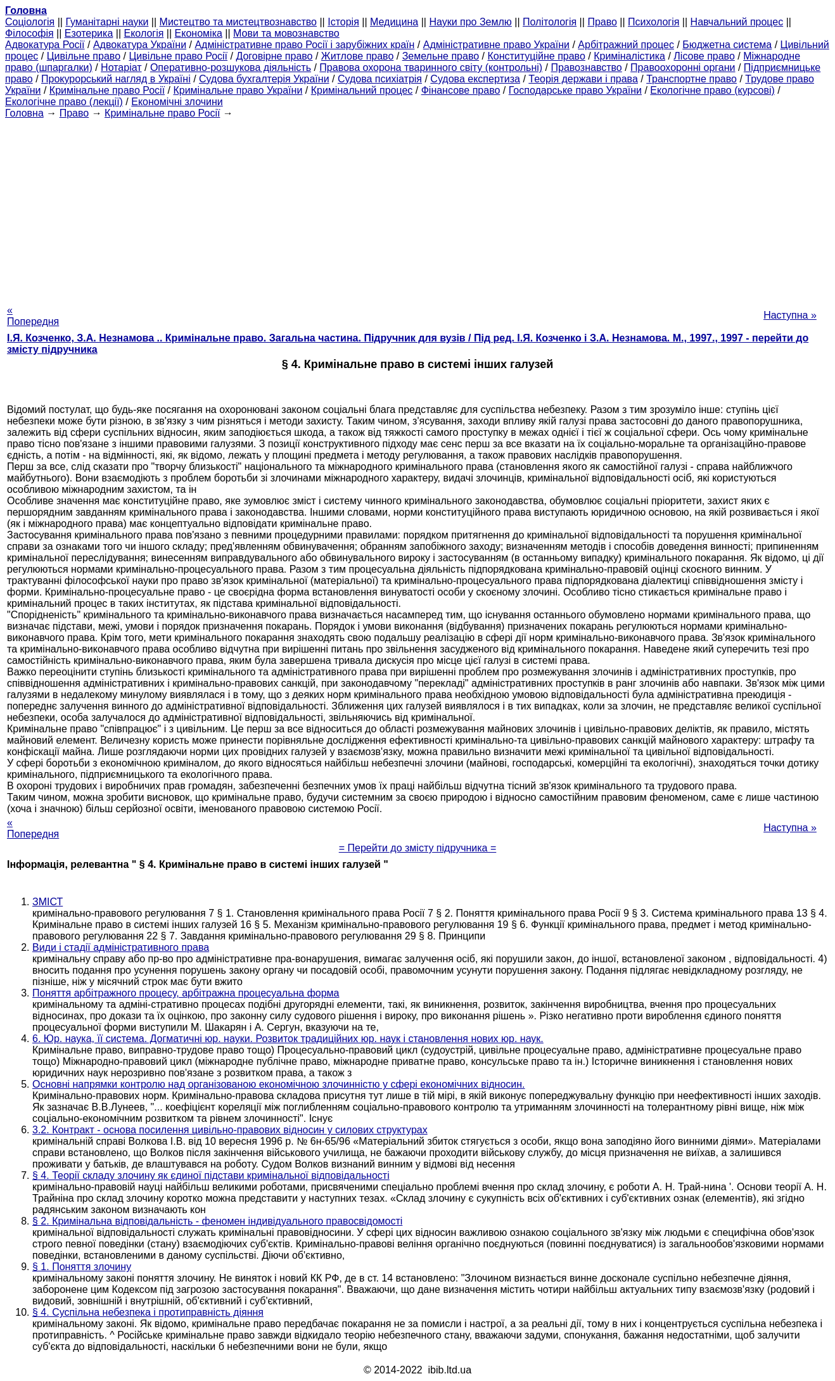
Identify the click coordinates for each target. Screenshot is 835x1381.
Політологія (550, 21)
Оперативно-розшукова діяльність (230, 67)
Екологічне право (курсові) (712, 90)
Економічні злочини (176, 101)
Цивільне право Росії (178, 56)
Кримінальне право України (237, 90)
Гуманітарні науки (106, 21)
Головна (24, 113)
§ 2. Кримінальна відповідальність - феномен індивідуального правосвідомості (217, 1221)
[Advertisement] (417, 207)
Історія (343, 21)
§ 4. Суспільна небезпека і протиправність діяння (148, 1312)
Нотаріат (121, 67)
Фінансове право (460, 90)
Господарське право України (575, 90)
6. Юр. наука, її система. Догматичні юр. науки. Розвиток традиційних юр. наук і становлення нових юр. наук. (288, 1038)
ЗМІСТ (47, 901)
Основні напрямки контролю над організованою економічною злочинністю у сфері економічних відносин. (278, 1084)
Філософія (29, 33)
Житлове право (357, 56)
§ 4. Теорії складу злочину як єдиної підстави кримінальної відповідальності (211, 1175)
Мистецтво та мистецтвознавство (238, 21)
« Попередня (33, 316)
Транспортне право (691, 78)
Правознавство (586, 67)
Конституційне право (536, 56)
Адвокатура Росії (45, 44)
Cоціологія (29, 21)
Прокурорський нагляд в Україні (116, 78)
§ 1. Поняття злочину (81, 1266)
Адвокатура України (139, 44)
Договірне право (274, 56)
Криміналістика (629, 56)
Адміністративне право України (496, 44)
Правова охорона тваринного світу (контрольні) (430, 67)
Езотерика (89, 33)
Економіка (198, 33)
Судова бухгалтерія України (264, 78)
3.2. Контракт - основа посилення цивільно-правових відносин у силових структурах (230, 1129)
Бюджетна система (727, 44)
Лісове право (703, 56)
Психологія (653, 21)
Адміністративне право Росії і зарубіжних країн (304, 44)
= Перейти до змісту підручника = (418, 848)
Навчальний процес (737, 21)
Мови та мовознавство (286, 33)
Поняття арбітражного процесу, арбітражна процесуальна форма (186, 993)
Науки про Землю (470, 21)
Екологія (144, 33)
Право (602, 21)
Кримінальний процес (362, 90)
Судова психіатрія (380, 78)
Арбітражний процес (626, 44)
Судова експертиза (475, 78)
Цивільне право (83, 56)
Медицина (394, 21)
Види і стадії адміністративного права (120, 947)
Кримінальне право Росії (107, 90)
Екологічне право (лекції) (64, 101)
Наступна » (790, 315)
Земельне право (440, 56)
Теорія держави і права (583, 78)
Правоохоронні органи (682, 67)
